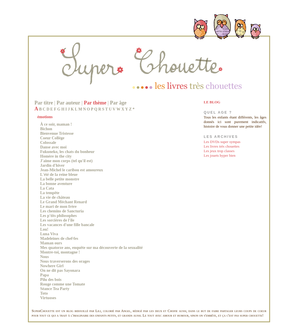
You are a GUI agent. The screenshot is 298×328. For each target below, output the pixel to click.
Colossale (48, 142)
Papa (44, 275)
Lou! (44, 229)
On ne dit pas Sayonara (60, 270)
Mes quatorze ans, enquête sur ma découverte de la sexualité (91, 248)
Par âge (118, 103)
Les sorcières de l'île (57, 220)
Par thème (95, 103)
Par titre (43, 103)
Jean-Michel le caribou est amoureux (71, 170)
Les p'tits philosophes (58, 216)
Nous (44, 257)
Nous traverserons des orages (65, 261)
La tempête (49, 193)
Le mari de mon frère (58, 206)
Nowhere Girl (52, 266)
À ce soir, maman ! (56, 124)
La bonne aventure (56, 184)
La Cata (47, 188)
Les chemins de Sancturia (62, 211)
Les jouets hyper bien (220, 155)
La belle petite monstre (59, 179)
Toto (44, 293)
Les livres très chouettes (221, 146)
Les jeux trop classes (219, 151)
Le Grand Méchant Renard (63, 202)
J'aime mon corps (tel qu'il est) (66, 161)
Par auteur (68, 103)
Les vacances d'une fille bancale (67, 225)
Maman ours (51, 243)
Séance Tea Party (55, 289)
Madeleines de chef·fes (59, 238)
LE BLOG (212, 102)
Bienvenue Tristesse (57, 133)
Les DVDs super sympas (222, 142)
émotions (45, 117)
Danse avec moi (53, 147)
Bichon (46, 129)
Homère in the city (56, 156)
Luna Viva (49, 234)
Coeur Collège (52, 138)
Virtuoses (48, 298)
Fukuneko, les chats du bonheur (67, 152)
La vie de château (55, 197)
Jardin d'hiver (52, 165)
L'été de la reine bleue (58, 174)
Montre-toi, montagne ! (60, 252)
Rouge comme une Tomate (62, 284)
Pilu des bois (51, 279)
